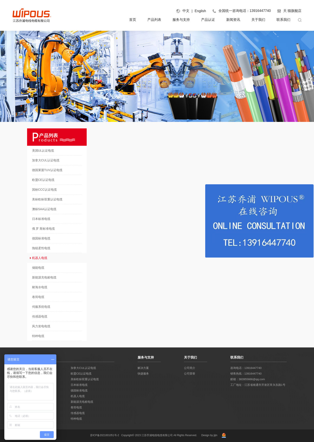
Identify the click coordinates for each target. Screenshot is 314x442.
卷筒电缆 (76, 407)
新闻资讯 (233, 19)
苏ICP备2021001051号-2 (104, 435)
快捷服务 (143, 373)
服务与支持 (181, 19)
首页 (132, 19)
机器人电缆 (78, 396)
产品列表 (154, 19)
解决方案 (143, 368)
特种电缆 (76, 418)
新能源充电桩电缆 (82, 401)
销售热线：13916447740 (246, 373)
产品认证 (208, 19)
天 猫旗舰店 (289, 11)
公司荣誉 (189, 373)
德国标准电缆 (79, 390)
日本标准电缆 (79, 384)
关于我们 (258, 19)
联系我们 (283, 19)
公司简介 (189, 368)
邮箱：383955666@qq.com (247, 379)
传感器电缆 (78, 413)
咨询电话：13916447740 (246, 368)
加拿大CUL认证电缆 (83, 368)
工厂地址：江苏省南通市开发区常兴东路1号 (257, 384)
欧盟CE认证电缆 (81, 373)
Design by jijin (209, 435)
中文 (185, 11)
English (200, 11)
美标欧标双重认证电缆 (85, 379)
